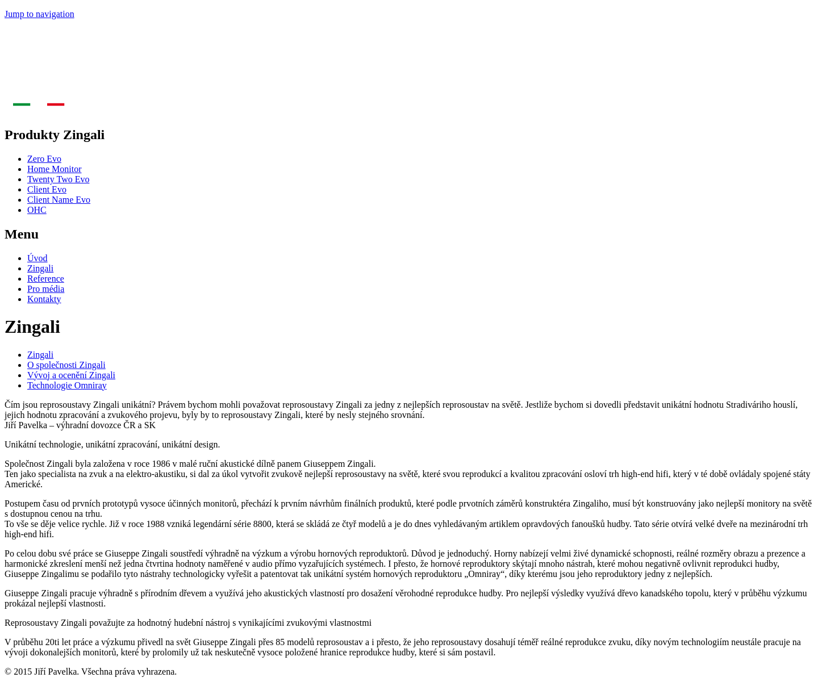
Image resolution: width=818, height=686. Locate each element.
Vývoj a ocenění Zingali (71, 375)
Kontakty (44, 299)
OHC (37, 210)
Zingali (40, 268)
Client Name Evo (58, 199)
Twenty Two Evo (58, 179)
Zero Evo (44, 159)
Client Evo (46, 189)
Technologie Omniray (67, 385)
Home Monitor (54, 169)
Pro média (45, 289)
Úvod (37, 258)
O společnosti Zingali (66, 365)
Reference (45, 278)
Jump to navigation (39, 14)
